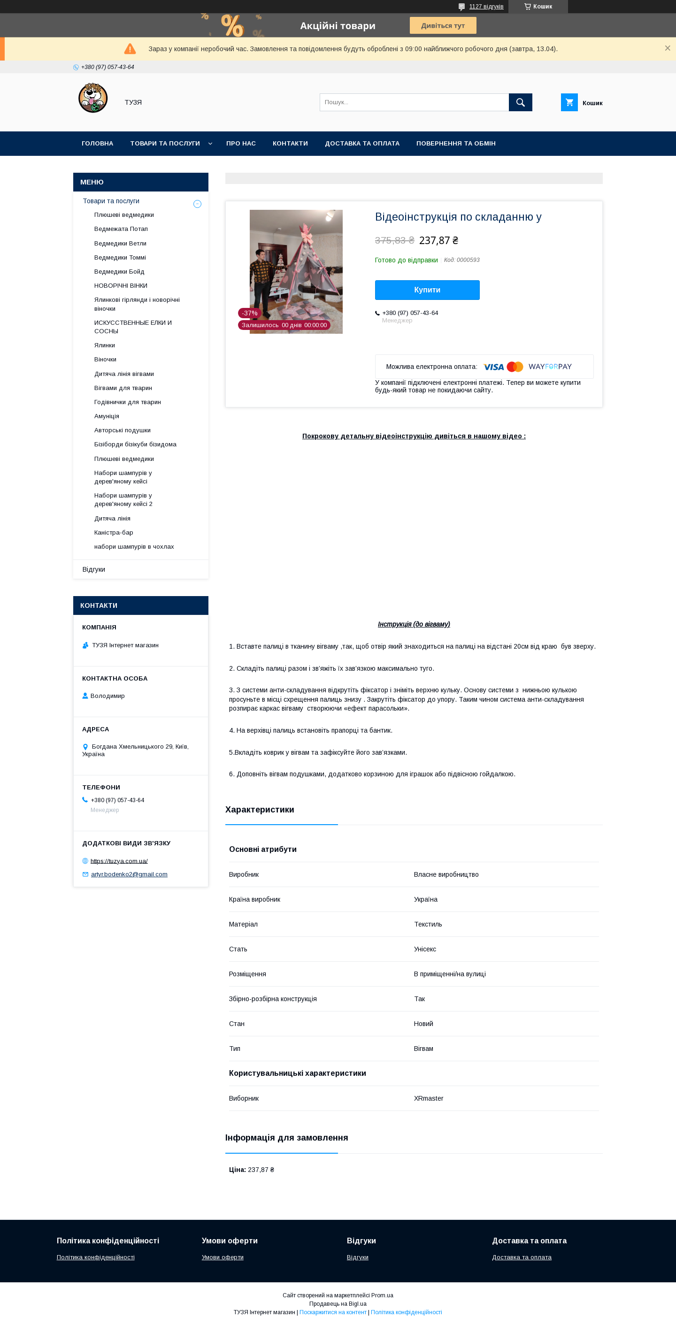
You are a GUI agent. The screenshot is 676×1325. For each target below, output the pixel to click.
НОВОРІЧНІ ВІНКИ (120, 285)
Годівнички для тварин (127, 402)
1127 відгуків (486, 6)
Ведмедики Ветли (120, 243)
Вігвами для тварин (123, 387)
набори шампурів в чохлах (134, 546)
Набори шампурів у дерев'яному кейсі (123, 477)
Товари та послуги (165, 143)
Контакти (290, 143)
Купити (428, 290)
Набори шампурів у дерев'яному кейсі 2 (123, 499)
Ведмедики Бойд (119, 271)
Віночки (105, 359)
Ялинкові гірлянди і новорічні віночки (137, 304)
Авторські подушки (122, 430)
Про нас (241, 143)
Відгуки (94, 569)
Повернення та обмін (456, 143)
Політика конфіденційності (96, 1257)
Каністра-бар (113, 532)
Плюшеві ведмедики (124, 214)
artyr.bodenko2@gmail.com (129, 874)
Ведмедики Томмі (120, 257)
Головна (97, 143)
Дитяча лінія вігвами (124, 373)
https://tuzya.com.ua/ (119, 860)
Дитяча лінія (112, 518)
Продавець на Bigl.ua (338, 1304)
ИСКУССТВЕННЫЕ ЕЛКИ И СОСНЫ (133, 327)
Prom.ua (382, 1295)
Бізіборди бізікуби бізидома (135, 444)
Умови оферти (223, 1257)
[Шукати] (520, 102)
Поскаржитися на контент (333, 1312)
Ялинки (104, 345)
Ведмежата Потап (121, 228)
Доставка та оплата (362, 143)
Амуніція (106, 416)
